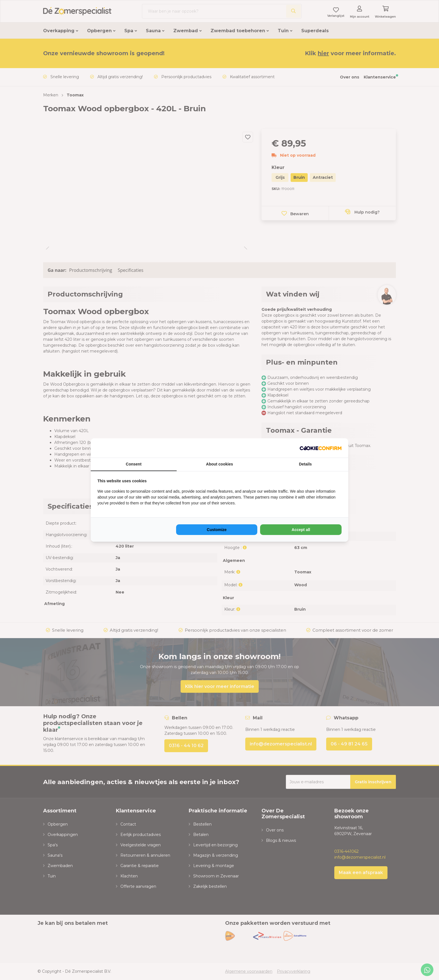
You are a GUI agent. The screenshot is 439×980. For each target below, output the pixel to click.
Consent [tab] (133, 464)
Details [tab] (305, 464)
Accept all (301, 529)
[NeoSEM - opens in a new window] (321, 448)
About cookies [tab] (219, 464)
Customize (217, 529)
